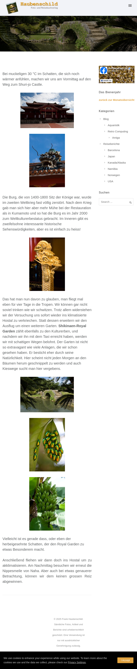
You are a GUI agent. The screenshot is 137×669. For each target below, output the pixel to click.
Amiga (116, 137)
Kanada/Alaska (117, 162)
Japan (111, 156)
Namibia (113, 168)
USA (110, 181)
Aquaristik (114, 125)
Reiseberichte (111, 143)
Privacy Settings (77, 662)
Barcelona (114, 150)
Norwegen (114, 175)
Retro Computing (118, 131)
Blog (106, 118)
